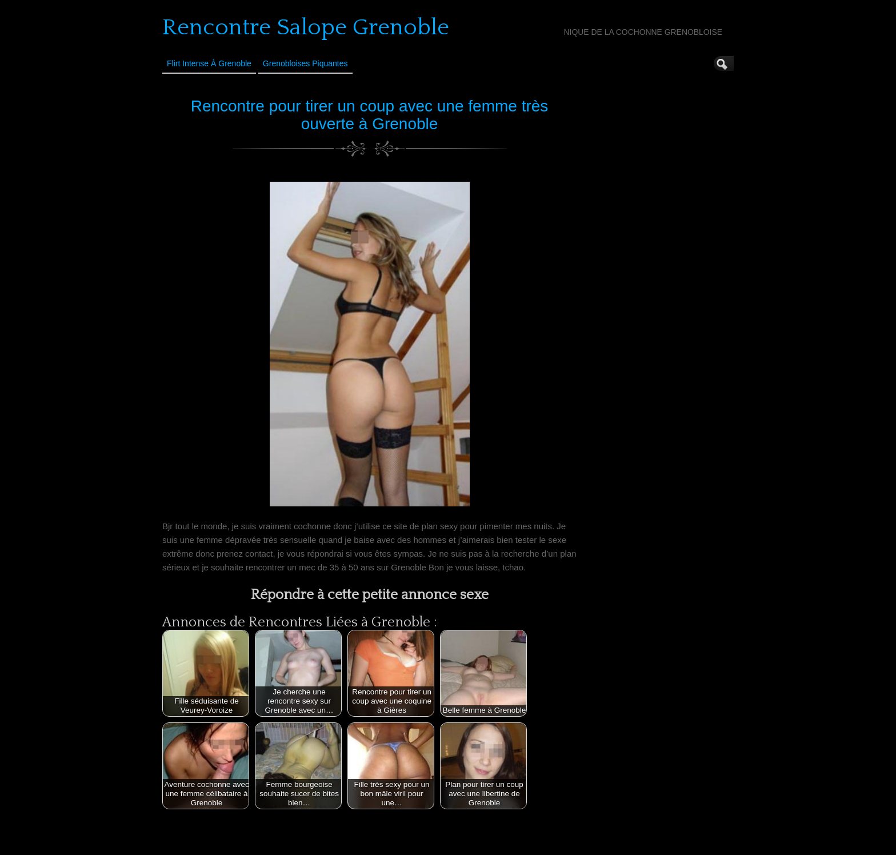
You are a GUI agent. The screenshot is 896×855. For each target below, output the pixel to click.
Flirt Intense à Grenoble (209, 63)
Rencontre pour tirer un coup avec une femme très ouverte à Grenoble (370, 115)
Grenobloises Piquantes (305, 63)
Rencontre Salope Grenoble (305, 27)
